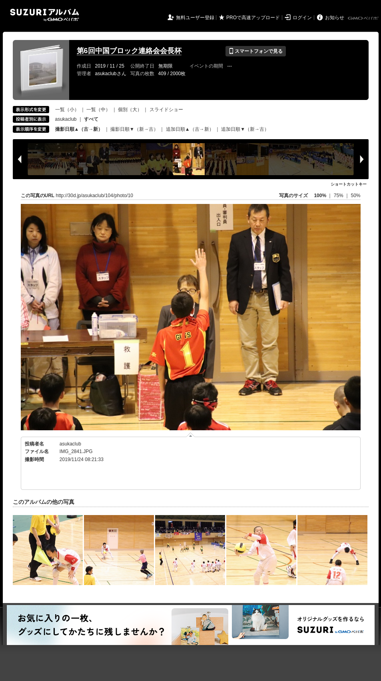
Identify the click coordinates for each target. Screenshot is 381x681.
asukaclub (66, 119)
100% (320, 195)
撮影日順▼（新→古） (134, 129)
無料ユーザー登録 (195, 17)
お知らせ (334, 17)
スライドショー (166, 109)
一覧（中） (98, 109)
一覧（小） (67, 109)
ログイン (302, 17)
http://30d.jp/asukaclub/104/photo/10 (94, 195)
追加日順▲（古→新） (190, 129)
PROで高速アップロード (253, 17)
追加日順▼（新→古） (245, 129)
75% (339, 195)
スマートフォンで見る (256, 51)
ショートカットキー (349, 184)
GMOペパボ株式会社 (364, 18)
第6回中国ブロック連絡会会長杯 (129, 51)
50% (355, 195)
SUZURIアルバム (44, 15)
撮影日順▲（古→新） (79, 129)
